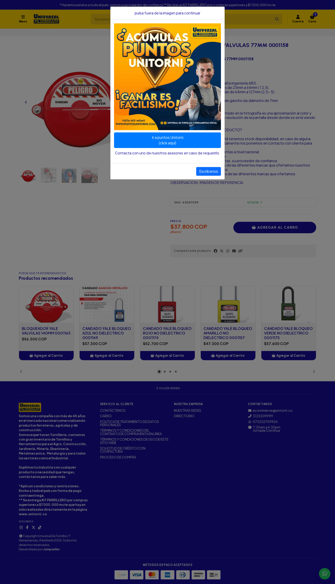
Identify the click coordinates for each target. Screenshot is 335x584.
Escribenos (208, 171)
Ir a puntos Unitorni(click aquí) (167, 140)
